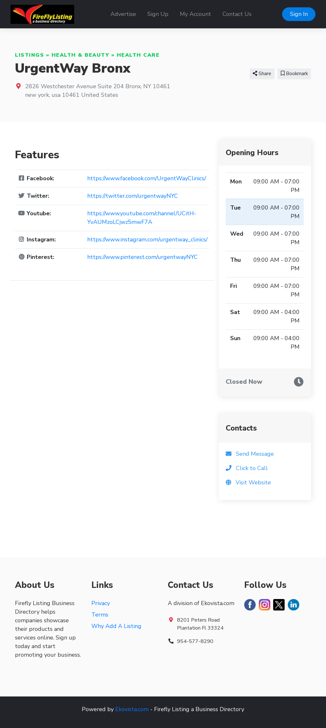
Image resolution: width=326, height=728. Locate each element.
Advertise (123, 14)
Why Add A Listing (116, 626)
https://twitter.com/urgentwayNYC (132, 196)
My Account (195, 14)
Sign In (299, 14)
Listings (29, 55)
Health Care (138, 55)
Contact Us (237, 14)
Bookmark (294, 73)
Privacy (100, 603)
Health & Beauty (81, 55)
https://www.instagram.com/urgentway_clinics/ (147, 239)
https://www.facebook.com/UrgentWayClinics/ (146, 178)
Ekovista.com (132, 709)
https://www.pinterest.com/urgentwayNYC (142, 257)
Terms (99, 614)
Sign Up (157, 14)
